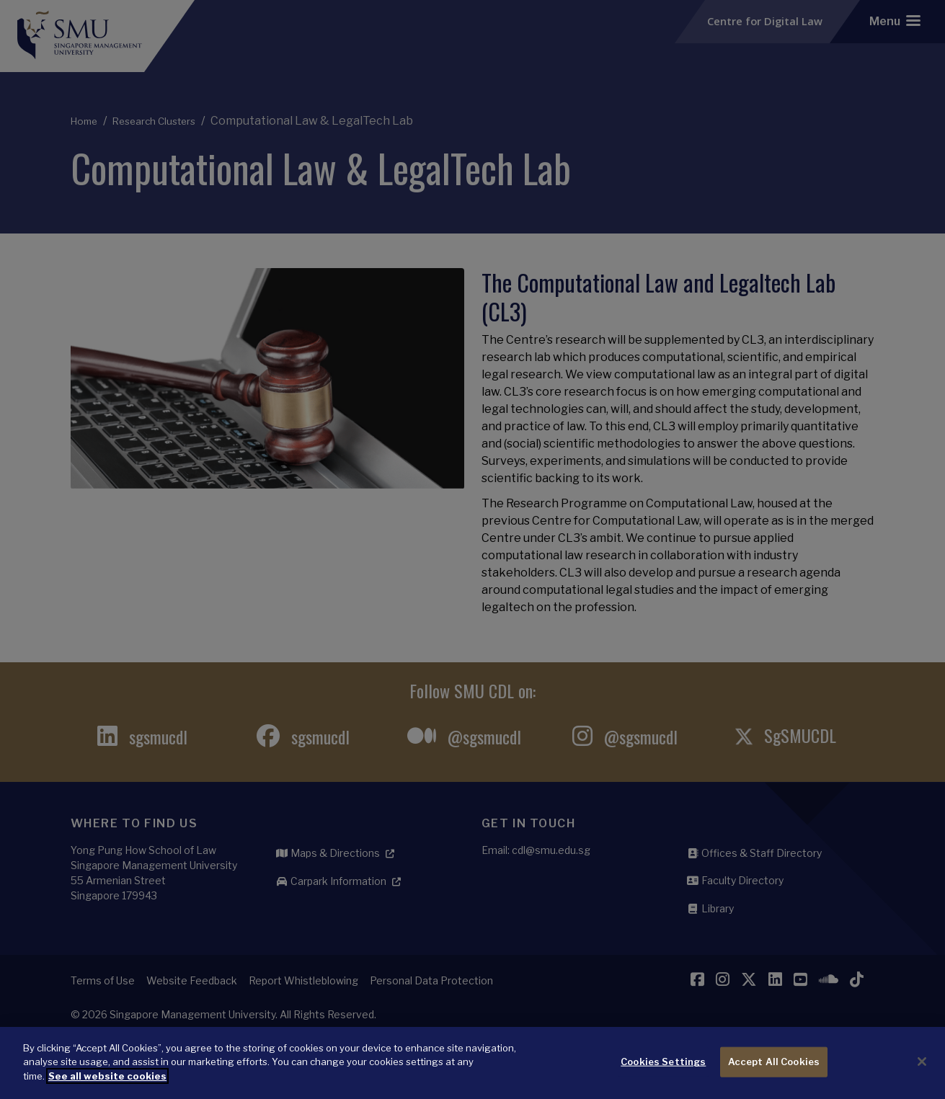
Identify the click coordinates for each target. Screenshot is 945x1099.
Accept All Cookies (774, 1077)
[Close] (922, 1077)
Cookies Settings (663, 1077)
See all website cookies (107, 1091)
